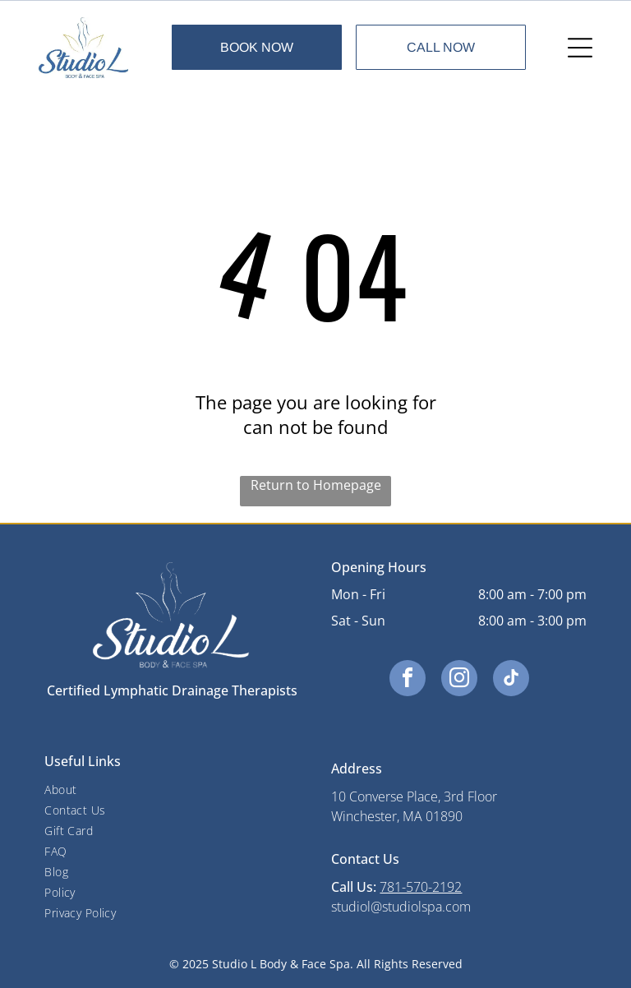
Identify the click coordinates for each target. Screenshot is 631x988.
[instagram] (459, 680)
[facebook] (407, 680)
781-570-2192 (421, 887)
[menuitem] (171, 789)
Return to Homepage (316, 485)
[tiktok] (511, 680)
